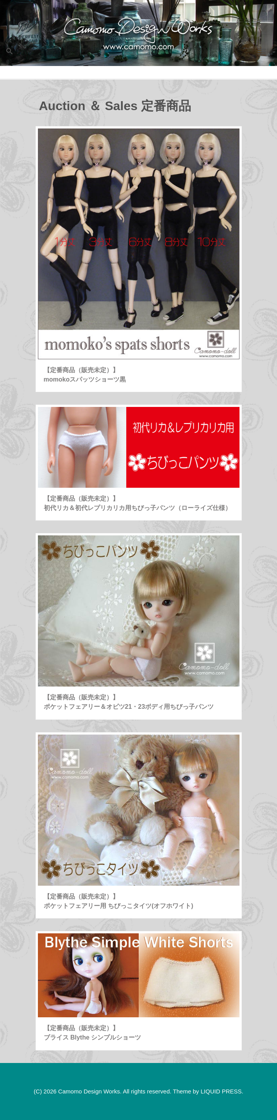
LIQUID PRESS (220, 1091)
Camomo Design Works (89, 1091)
